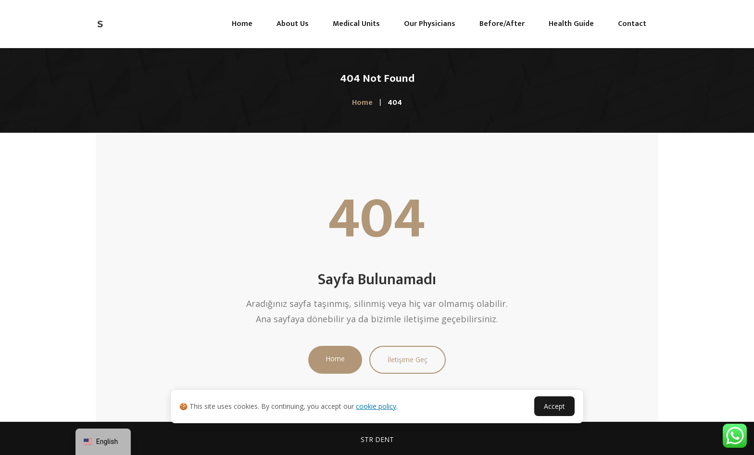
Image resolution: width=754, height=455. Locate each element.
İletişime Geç (407, 359)
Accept (554, 406)
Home (335, 358)
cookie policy (376, 406)
